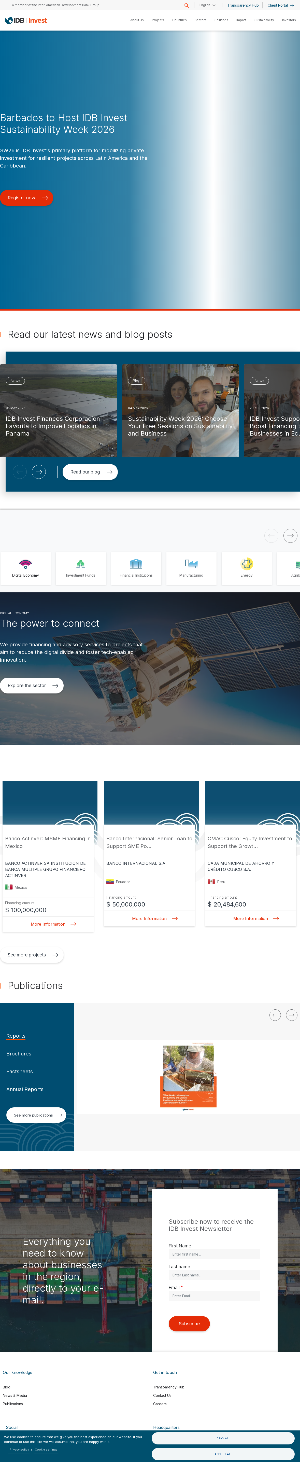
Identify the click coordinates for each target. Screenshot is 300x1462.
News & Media (15, 1395)
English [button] (204, 5)
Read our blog (91, 472)
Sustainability (264, 20)
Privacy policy (19, 1449)
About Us (137, 20)
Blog (6, 1387)
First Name (180, 1245)
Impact (241, 20)
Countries (179, 20)
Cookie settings (46, 1449)
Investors (289, 20)
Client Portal (281, 5)
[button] (19, 472)
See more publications (38, 1115)
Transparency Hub (243, 5)
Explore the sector (33, 685)
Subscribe (189, 1323)
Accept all (223, 1454)
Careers (160, 1404)
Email (174, 1287)
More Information (52, 924)
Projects (158, 20)
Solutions (221, 20)
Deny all (223, 1438)
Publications (13, 1404)
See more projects (33, 954)
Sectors (200, 20)
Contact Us (162, 1395)
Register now (28, 197)
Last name (179, 1266)
